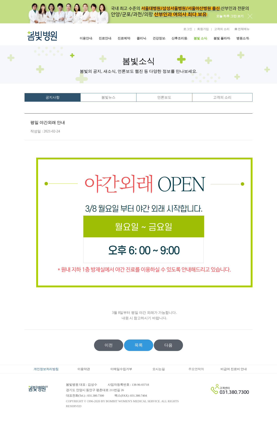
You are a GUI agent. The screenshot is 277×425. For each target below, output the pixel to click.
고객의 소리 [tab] (222, 97)
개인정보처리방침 (46, 369)
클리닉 (141, 38)
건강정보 (159, 38)
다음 (168, 345)
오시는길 (158, 369)
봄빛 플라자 (222, 38)
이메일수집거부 (121, 369)
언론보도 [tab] (164, 97)
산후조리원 (179, 38)
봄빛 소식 (200, 38)
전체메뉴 (242, 29)
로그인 (187, 29)
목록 (139, 345)
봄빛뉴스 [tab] (108, 97)
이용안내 (86, 38)
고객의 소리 (222, 29)
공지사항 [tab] (53, 97)
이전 (109, 345)
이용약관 (83, 369)
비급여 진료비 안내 (234, 369)
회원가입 (203, 29)
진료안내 (105, 38)
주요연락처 (196, 369)
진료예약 (124, 38)
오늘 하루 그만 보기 (230, 16)
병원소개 (242, 38)
